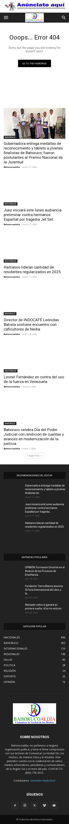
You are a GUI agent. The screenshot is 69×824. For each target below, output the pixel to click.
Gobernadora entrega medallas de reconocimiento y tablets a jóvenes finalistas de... (45, 489)
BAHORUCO (10, 137)
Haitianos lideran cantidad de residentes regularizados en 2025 (32, 269)
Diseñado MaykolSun (42, 780)
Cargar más (34, 455)
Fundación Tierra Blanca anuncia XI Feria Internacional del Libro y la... (44, 590)
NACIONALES (10, 204)
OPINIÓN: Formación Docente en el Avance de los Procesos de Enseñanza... (45, 571)
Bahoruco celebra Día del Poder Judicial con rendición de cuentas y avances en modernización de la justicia (34, 436)
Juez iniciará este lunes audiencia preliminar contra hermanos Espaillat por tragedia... (44, 508)
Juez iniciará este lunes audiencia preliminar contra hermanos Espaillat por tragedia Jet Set (32, 215)
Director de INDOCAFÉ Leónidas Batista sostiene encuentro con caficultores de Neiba (31, 324)
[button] (6, 18)
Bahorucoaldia (12, 167)
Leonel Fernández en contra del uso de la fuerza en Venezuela (34, 379)
